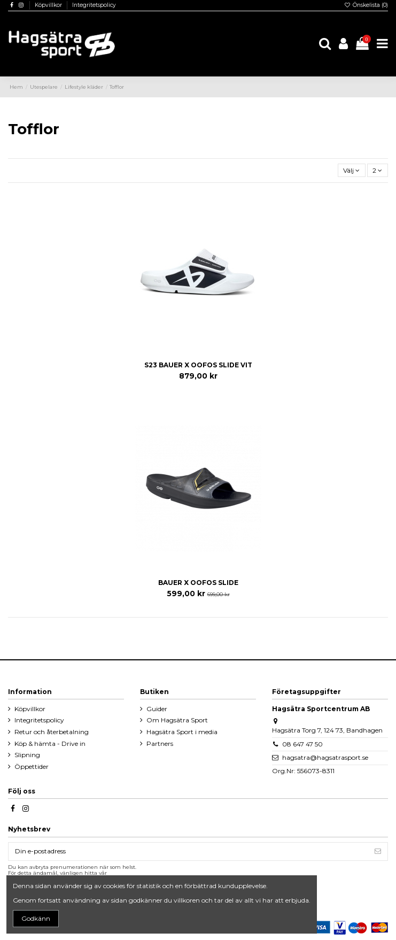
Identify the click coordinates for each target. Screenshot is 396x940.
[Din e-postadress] (188, 851)
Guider (156, 709)
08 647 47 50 (302, 744)
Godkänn (35, 918)
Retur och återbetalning (51, 732)
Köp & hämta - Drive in (50, 743)
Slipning (27, 755)
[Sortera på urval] (352, 170)
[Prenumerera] (377, 851)
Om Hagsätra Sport (177, 720)
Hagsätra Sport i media (182, 732)
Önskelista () (366, 5)
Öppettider (31, 766)
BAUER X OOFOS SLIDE (198, 583)
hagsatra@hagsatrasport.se (325, 757)
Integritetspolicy (94, 5)
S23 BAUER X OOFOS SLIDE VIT (198, 365)
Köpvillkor (49, 5)
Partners (159, 743)
